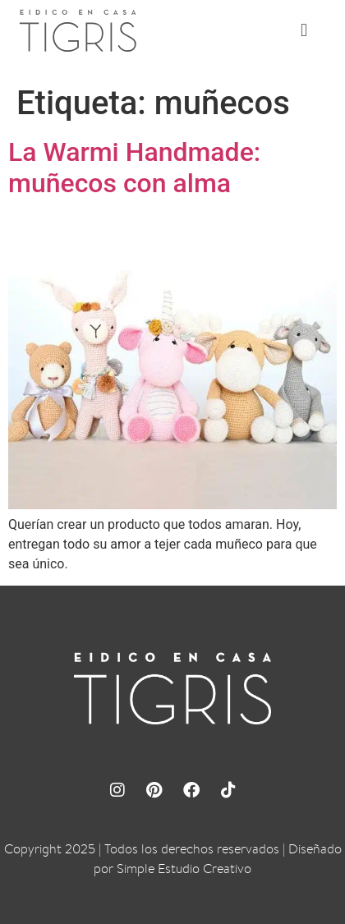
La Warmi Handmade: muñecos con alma (134, 167)
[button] (303, 30)
